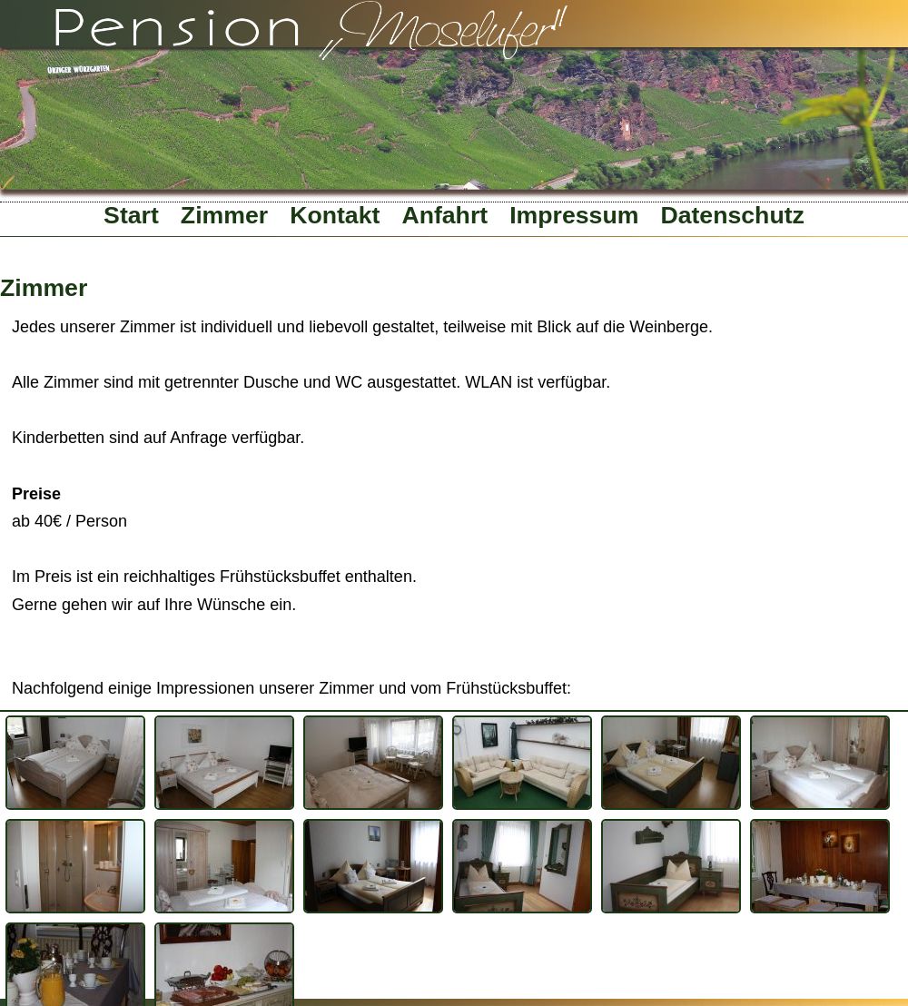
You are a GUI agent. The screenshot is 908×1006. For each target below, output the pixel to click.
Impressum (573, 215)
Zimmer (224, 215)
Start (131, 215)
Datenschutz (732, 215)
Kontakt (335, 215)
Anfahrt (444, 215)
